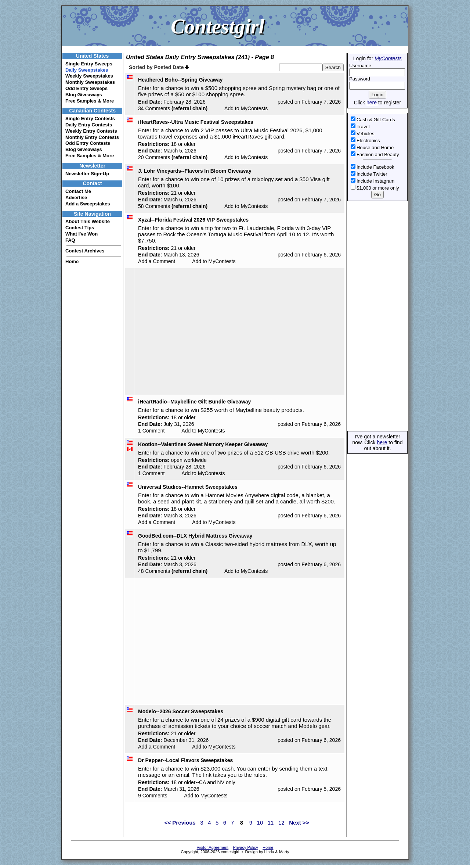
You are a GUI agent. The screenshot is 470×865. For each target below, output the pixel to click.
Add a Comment (156, 261)
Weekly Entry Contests (91, 131)
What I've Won (81, 234)
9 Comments (152, 795)
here (372, 102)
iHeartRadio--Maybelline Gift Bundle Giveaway (194, 402)
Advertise (76, 197)
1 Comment (151, 431)
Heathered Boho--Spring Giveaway (180, 80)
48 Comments (154, 571)
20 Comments (154, 157)
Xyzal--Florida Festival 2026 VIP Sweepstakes (193, 220)
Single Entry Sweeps (88, 64)
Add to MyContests (246, 108)
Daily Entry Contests (88, 125)
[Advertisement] (376, 315)
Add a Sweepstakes (87, 204)
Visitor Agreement (213, 847)
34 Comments (154, 108)
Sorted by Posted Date (159, 67)
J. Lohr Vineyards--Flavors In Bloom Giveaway (195, 171)
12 (281, 822)
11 (271, 822)
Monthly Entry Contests (92, 137)
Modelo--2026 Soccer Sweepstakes (180, 711)
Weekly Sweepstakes (89, 76)
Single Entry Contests (90, 118)
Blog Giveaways (83, 94)
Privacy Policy (245, 847)
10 (260, 822)
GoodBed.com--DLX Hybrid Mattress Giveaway (195, 536)
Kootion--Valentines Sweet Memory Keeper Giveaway (203, 444)
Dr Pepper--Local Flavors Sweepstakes (185, 760)
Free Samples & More (89, 101)
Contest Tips (79, 227)
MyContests (388, 58)
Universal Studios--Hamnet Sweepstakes (188, 487)
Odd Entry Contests (87, 143)
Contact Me (78, 191)
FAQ (70, 240)
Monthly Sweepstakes (90, 82)
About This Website (87, 221)
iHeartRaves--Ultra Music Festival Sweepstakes (195, 122)
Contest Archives (84, 251)
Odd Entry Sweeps (86, 88)
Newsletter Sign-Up (87, 173)
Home (72, 261)
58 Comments (154, 206)
